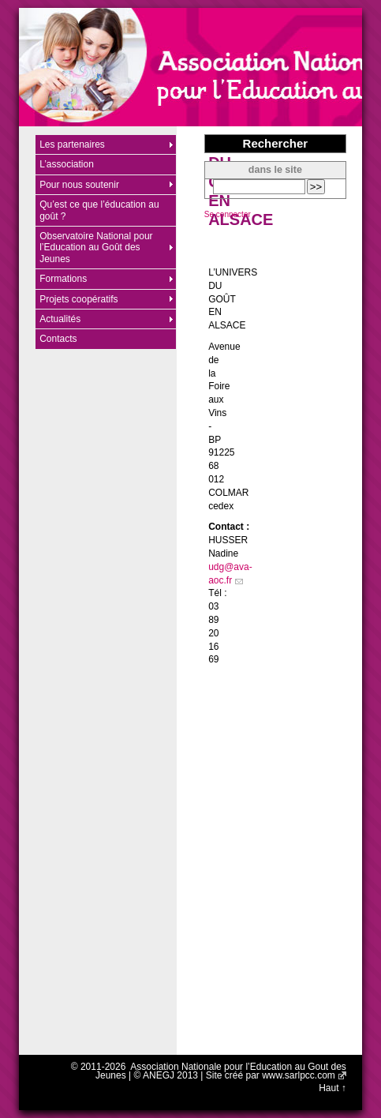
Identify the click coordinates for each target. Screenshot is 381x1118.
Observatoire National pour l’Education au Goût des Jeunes (95, 247)
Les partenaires (72, 144)
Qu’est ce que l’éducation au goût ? (99, 210)
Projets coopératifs (78, 299)
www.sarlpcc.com (298, 1075)
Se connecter (227, 214)
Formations (63, 278)
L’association (66, 164)
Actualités (59, 319)
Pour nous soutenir (79, 184)
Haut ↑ (332, 1088)
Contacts (58, 338)
